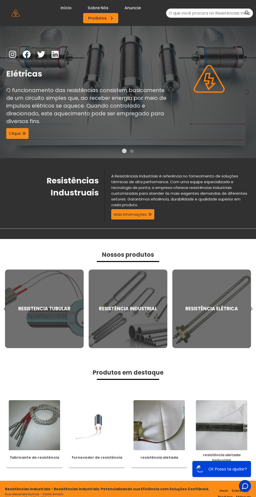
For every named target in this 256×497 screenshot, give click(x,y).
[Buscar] (246, 13)
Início (66, 8)
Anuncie (132, 8)
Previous (8, 92)
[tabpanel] (128, 92)
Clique (15, 133)
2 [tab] (131, 151)
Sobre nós (240, 490)
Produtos (101, 18)
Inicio (224, 490)
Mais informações (130, 214)
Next (247, 92)
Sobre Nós (98, 8)
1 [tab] (124, 151)
